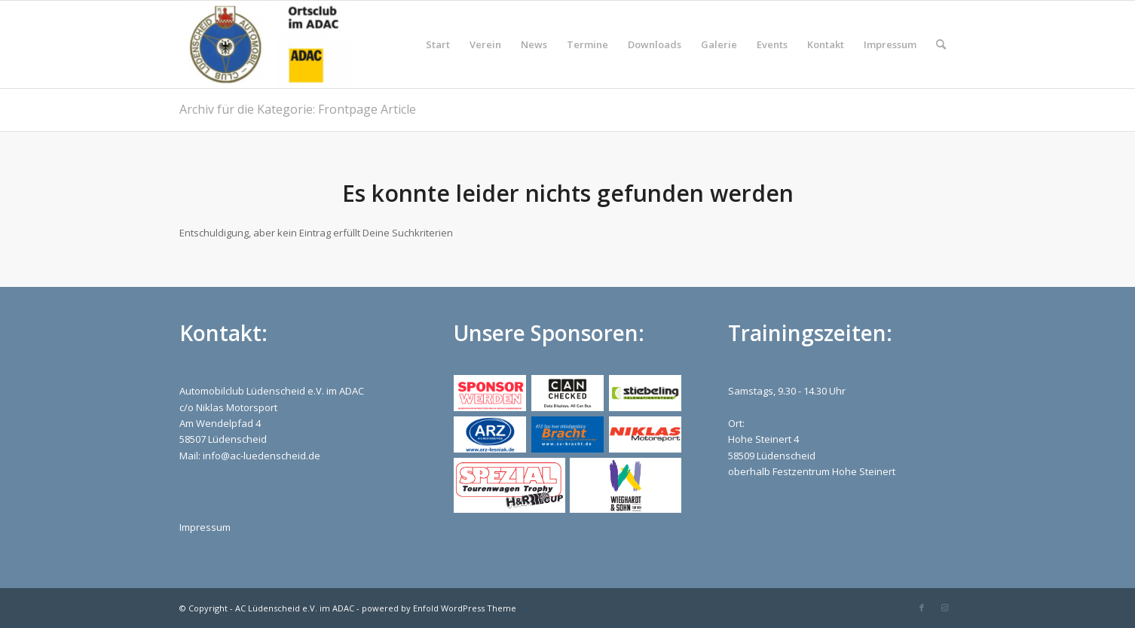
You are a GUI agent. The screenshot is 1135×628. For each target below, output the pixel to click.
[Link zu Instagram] (944, 607)
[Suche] (941, 44)
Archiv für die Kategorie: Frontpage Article (297, 109)
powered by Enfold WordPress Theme (439, 608)
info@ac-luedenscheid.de (261, 455)
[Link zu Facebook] (921, 607)
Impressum (205, 527)
